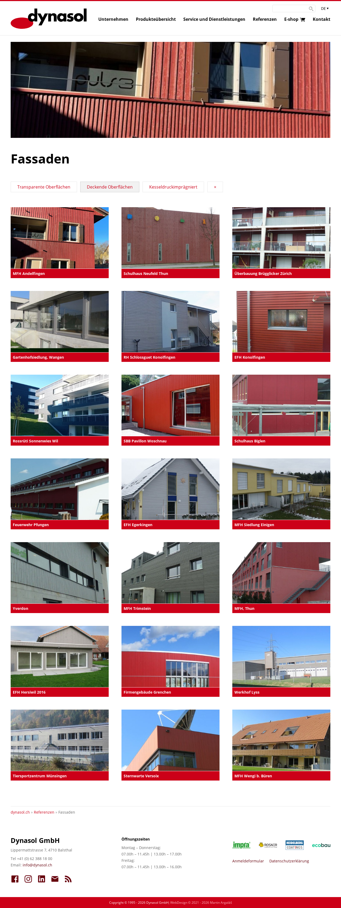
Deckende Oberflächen (110, 187)
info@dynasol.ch (37, 864)
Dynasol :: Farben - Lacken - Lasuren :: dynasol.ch (49, 19)
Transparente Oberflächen (43, 187)
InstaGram (28, 879)
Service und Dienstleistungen (214, 19)
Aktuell (68, 879)
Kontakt (321, 19)
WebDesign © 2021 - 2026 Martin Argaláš (201, 902)
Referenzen (265, 19)
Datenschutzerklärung (289, 860)
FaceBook (15, 879)
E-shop (291, 19)
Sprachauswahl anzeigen (325, 9)
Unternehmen (113, 19)
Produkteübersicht (156, 19)
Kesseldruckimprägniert (173, 187)
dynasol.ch (20, 812)
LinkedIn (41, 879)
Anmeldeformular (248, 860)
